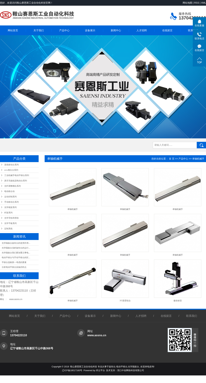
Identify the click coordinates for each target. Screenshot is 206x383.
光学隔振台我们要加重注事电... (16, 252)
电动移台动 (9, 191)
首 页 (171, 158)
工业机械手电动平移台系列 (16, 175)
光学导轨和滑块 (11, 218)
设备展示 (90, 30)
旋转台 (112, 366)
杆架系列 (8, 212)
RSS (196, 2)
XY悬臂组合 (125, 300)
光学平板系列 (10, 223)
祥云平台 (100, 370)
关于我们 (38, 30)
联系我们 (191, 315)
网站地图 (187, 2)
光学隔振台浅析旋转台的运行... (16, 248)
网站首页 (13, 30)
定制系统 (8, 228)
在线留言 (167, 30)
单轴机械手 (198, 158)
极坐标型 (178, 300)
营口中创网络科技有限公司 (130, 370)
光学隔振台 (133, 366)
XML (203, 2)
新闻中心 (116, 30)
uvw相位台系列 (11, 170)
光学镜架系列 (10, 207)
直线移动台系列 (11, 164)
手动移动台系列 (11, 202)
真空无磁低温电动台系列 (15, 180)
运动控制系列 (10, 196)
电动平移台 (121, 366)
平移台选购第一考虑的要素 (14, 262)
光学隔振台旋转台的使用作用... (16, 243)
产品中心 (64, 30)
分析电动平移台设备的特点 (14, 267)
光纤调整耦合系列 (12, 186)
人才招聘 (141, 30)
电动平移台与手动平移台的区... (16, 257)
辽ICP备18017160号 (72, 370)
